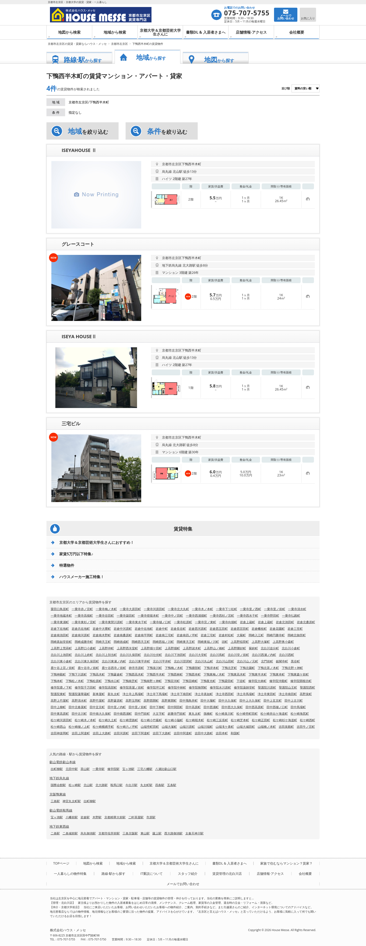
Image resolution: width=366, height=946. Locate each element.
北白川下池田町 (175, 655)
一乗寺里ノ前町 (274, 609)
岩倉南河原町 (81, 635)
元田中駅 (72, 769)
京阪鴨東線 (57, 794)
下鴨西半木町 (156, 674)
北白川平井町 (162, 661)
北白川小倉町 (291, 648)
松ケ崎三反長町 (217, 720)
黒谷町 (295, 661)
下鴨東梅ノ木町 (214, 674)
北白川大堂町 (198, 655)
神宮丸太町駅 (72, 801)
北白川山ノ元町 (247, 661)
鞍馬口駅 (116, 785)
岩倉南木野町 (102, 635)
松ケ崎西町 (307, 720)
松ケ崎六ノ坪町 (127, 726)
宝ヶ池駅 (128, 769)
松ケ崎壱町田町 (247, 713)
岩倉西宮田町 (240, 628)
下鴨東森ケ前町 (298, 674)
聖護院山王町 (288, 687)
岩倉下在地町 (60, 628)
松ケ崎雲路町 (129, 720)
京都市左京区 (119, 44)
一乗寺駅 (98, 769)
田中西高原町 (255, 707)
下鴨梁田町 (226, 681)
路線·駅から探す (113, 873)
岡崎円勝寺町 (276, 635)
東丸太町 (195, 713)
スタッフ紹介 (187, 873)
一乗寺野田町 (270, 615)
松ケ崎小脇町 (174, 720)
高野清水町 (79, 700)
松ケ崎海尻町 (300, 713)
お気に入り (308, 18)
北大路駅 (101, 785)
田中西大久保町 (232, 707)
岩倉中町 (162, 628)
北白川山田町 (225, 661)
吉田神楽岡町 (60, 733)
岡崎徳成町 (121, 642)
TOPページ (61, 863)
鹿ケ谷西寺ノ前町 (114, 668)
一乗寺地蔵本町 (61, 615)
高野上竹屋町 (60, 700)
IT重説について (151, 873)
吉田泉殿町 (286, 726)
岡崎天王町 (103, 642)
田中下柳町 (157, 707)
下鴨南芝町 (130, 681)
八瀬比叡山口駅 (165, 769)
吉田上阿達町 (81, 733)
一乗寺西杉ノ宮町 (222, 615)
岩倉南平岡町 (144, 635)
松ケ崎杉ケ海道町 (285, 720)
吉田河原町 (121, 733)
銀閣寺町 (282, 661)
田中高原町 (193, 707)
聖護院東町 (58, 694)
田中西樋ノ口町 (277, 707)
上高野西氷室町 (127, 648)
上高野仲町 (106, 648)
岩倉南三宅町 (165, 635)
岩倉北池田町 (285, 622)
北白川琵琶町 (183, 661)
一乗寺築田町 (126, 615)
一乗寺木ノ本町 (202, 609)
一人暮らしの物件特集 (70, 873)
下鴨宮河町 (172, 681)
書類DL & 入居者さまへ (205, 32)
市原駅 (150, 817)
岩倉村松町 (226, 635)
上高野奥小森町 (283, 642)
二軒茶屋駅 (136, 817)
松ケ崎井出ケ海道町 (274, 713)
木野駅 (97, 817)
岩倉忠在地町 (81, 628)
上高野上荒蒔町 (61, 648)
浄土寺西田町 (225, 694)
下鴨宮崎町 (190, 681)
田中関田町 (175, 707)
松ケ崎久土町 (108, 720)
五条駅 (171, 785)
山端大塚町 (169, 726)
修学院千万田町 (85, 687)
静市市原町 (136, 668)
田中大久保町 (227, 700)
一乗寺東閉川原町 (111, 622)
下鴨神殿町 (58, 674)
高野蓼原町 (115, 700)
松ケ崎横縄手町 (103, 726)
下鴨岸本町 (211, 668)
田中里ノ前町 (138, 707)
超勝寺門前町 (177, 713)
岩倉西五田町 (219, 628)
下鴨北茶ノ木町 (268, 668)
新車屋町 (99, 694)
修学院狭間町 (198, 687)
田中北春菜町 (78, 707)
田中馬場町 (298, 707)
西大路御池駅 (173, 833)
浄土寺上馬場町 (133, 694)
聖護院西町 (307, 687)
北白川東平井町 (139, 661)
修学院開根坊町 (301, 681)
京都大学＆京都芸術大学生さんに (160, 32)
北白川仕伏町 (153, 655)
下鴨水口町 (112, 681)
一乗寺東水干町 (136, 622)
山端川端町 (205, 726)
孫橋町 (208, 713)
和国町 (235, 733)
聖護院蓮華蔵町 (79, 694)
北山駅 (88, 785)
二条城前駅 (70, 833)
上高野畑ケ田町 (151, 648)
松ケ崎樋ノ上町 (79, 726)
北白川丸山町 (204, 661)
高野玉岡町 (133, 700)
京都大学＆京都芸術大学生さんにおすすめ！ (96, 542)
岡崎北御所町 (297, 635)
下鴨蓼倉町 (115, 674)
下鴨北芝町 (229, 668)
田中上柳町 (58, 707)
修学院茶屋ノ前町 (132, 687)
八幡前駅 (72, 817)
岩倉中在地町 (144, 628)
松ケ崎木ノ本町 (85, 720)
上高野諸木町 (192, 648)
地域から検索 (115, 32)
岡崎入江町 (256, 635)
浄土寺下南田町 (181, 694)
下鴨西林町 (175, 674)
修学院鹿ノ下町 (61, 687)
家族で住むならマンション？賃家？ (286, 863)
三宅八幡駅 (144, 769)
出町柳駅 (57, 769)
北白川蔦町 (217, 655)
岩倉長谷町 (178, 628)
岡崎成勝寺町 (84, 642)
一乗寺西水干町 (247, 615)
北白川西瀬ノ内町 (264, 655)
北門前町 (267, 661)
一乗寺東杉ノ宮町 (84, 622)
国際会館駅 (58, 785)
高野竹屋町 (97, 700)
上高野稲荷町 (240, 642)
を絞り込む (88, 131)
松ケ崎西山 (58, 726)
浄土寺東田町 (267, 694)
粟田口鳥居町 (60, 609)
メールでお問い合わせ (183, 884)
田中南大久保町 (100, 713)
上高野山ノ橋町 (214, 648)
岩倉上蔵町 (247, 622)
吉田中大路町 (204, 733)
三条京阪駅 (130, 833)
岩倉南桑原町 (123, 635)
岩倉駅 (85, 817)
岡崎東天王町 (186, 642)
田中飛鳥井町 (188, 700)
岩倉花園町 (277, 628)
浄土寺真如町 (204, 694)
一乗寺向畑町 (228, 622)
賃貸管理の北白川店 (227, 873)
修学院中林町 (177, 687)
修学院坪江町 (156, 687)
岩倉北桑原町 (306, 622)
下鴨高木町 (97, 674)
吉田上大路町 (102, 733)
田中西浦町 (211, 707)
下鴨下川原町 (78, 674)
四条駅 (159, 785)
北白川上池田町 (61, 655)
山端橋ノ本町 (267, 726)
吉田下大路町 (162, 733)
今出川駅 (131, 785)
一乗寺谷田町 (105, 615)
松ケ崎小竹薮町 (151, 720)
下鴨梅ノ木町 (174, 668)
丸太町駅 (146, 785)
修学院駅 (113, 769)
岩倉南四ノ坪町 (187, 635)
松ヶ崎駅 (75, 785)
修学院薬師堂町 (244, 687)
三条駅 (55, 801)
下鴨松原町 (94, 681)
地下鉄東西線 (59, 826)
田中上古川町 (294, 700)
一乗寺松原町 (183, 622)
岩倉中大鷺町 (102, 628)
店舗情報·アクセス (251, 32)
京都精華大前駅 (115, 817)
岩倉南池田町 (60, 635)
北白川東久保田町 (87, 661)
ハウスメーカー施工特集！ (81, 576)
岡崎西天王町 (141, 642)
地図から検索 (69, 32)
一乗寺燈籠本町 (148, 615)
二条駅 (55, 833)
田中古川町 (79, 713)
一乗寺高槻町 (84, 615)
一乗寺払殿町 (291, 615)
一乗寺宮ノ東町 (205, 622)
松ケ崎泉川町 (224, 713)
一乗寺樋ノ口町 (160, 622)
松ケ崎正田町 (261, 720)
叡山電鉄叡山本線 (62, 762)
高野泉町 (306, 694)
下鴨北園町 (247, 668)
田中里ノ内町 (117, 707)
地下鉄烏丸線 (59, 778)
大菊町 (241, 635)
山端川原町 (187, 726)
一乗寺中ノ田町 (172, 615)
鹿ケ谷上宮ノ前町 (63, 668)
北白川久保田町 (130, 655)
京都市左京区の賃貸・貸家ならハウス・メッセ (77, 44)
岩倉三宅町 (208, 635)
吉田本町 (222, 733)
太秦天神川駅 (194, 833)
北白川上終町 (84, 655)
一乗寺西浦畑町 (196, 615)
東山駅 (145, 833)
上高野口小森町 (85, 648)
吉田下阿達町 (141, 733)
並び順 (286, 88)
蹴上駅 (157, 833)
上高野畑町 (172, 648)
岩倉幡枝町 (259, 628)
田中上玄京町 (273, 700)
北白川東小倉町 (61, 661)
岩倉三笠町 (295, 628)
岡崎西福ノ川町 (163, 642)
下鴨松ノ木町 (75, 681)
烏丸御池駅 (88, 833)
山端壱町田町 (150, 726)
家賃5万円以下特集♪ (76, 553)
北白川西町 (286, 655)
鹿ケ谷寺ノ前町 (88, 668)
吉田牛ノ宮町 (306, 726)
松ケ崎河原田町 (61, 720)
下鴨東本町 (277, 674)
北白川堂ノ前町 (238, 655)
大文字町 (159, 713)
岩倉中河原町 (123, 628)
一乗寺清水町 (297, 609)
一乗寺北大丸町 (178, 609)
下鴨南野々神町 (151, 681)
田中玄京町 (97, 707)
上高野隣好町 (237, 648)
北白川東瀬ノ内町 (114, 661)
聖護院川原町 (267, 687)
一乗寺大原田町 (130, 609)
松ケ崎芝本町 (240, 720)
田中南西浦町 (123, 713)
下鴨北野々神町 (292, 668)
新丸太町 (114, 694)
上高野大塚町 (261, 642)
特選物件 (66, 565)
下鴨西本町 (193, 674)
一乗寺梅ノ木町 (106, 609)
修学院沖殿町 (278, 681)
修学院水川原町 (220, 687)
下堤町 (241, 681)
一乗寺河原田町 (154, 609)
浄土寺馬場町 (246, 694)
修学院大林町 (257, 681)
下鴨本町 (57, 681)
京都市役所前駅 (109, 833)
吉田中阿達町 (183, 733)
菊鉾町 (253, 648)
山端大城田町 (246, 726)
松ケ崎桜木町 (195, 720)
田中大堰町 (208, 700)
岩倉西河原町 (198, 628)
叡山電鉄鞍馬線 (60, 810)
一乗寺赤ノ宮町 (82, 609)
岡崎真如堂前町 (61, 642)
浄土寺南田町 (288, 694)
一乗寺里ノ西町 (250, 609)
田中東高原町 (60, 713)
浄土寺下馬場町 (157, 694)
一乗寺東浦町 (60, 622)
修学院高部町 (108, 687)
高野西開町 (151, 700)
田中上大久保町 (250, 700)
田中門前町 (142, 713)
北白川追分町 (270, 648)
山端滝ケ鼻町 (225, 726)
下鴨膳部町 (193, 668)
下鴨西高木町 (135, 674)
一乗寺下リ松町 (226, 609)
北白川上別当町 (106, 655)
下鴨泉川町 (154, 668)
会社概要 (296, 32)
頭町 (225, 642)
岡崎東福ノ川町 (208, 642)
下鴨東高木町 (237, 674)
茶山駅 (85, 769)
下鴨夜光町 (208, 681)
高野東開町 (169, 700)
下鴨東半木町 (258, 674)
